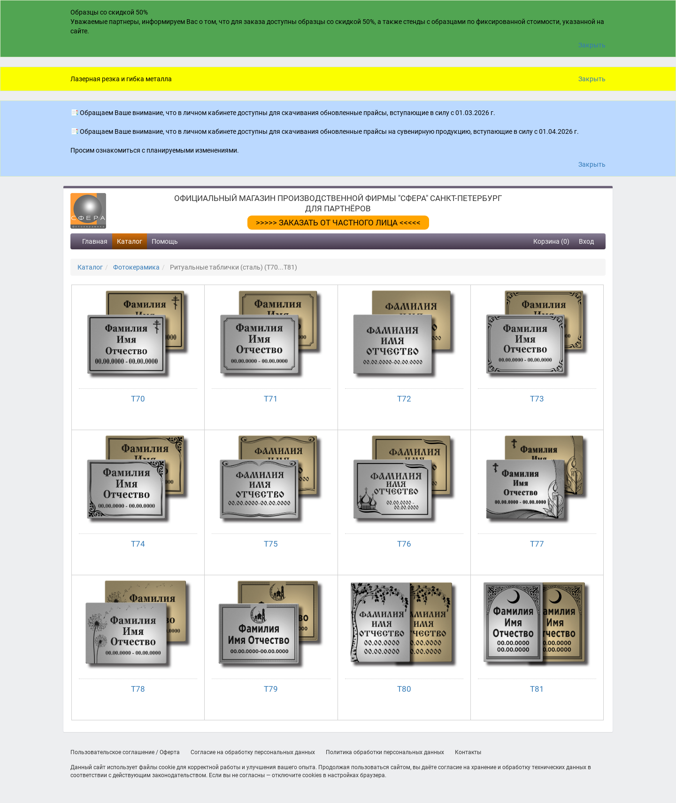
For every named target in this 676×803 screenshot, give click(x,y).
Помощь (165, 241)
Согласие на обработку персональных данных (253, 752)
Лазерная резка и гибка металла (121, 79)
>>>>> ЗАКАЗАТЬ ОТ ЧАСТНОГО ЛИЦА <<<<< (338, 222)
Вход (586, 241)
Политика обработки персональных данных (385, 752)
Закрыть (592, 45)
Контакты (468, 752)
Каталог (129, 241)
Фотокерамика (136, 267)
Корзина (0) (551, 241)
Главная (95, 241)
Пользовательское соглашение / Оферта (125, 752)
